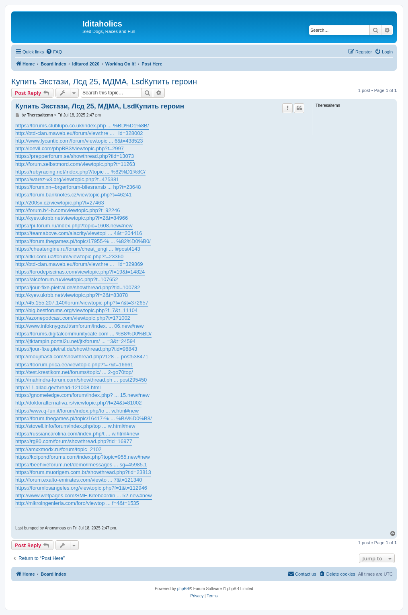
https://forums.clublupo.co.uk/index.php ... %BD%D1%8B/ (82, 126)
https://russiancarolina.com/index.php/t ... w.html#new (77, 434)
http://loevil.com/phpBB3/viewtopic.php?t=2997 (69, 148)
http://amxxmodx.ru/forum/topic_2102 (58, 449)
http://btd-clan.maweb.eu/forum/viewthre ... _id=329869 (79, 264)
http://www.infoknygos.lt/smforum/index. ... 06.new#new (79, 326)
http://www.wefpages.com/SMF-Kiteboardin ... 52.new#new (83, 495)
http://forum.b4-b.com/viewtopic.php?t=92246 (67, 210)
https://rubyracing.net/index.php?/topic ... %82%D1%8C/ (80, 172)
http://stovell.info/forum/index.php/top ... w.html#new (75, 426)
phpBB (183, 588)
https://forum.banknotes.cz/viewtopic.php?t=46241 (73, 195)
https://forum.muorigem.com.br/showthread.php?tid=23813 (83, 472)
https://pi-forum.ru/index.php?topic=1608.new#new (74, 226)
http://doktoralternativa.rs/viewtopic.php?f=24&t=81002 (78, 403)
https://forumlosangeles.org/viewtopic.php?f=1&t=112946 (81, 488)
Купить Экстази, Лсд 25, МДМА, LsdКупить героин (104, 81)
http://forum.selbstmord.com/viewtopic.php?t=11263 (75, 164)
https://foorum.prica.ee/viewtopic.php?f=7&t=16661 (74, 365)
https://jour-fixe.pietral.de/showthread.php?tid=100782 (77, 287)
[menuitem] (54, 52)
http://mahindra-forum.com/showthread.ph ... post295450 (81, 380)
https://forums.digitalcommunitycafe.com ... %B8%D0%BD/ (83, 334)
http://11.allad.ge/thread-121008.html (57, 387)
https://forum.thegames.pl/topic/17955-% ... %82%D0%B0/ (83, 241)
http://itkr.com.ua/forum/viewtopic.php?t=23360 (69, 256)
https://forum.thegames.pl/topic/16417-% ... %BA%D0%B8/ (83, 418)
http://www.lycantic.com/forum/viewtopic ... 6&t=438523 (79, 141)
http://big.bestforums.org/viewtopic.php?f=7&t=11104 (76, 310)
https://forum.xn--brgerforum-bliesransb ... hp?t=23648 (78, 187)
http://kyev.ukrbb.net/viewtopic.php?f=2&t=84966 (71, 218)
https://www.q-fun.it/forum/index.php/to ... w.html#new (77, 411)
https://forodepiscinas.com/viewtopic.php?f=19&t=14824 (80, 272)
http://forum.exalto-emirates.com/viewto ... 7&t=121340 (78, 480)
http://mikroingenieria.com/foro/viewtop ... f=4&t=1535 (77, 503)
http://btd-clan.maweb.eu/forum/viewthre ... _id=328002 (79, 133)
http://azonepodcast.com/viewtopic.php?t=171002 (72, 318)
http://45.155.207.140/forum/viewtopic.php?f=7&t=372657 (81, 303)
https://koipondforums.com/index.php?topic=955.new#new (82, 457)
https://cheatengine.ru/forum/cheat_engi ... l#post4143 (77, 249)
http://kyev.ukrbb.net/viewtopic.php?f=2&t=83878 (71, 295)
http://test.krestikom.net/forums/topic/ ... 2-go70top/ (74, 372)
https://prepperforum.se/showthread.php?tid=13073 (74, 156)
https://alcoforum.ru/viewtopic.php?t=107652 (66, 279)
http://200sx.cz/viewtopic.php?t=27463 (59, 203)
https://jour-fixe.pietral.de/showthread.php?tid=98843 (76, 349)
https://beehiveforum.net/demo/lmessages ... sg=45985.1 (81, 465)
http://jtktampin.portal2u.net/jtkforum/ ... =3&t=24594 (75, 341)
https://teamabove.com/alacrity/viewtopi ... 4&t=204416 (78, 233)
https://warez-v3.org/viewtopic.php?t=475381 (67, 179)
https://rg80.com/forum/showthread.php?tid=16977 (73, 441)
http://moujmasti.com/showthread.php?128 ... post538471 (81, 356)
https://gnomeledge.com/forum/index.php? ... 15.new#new (82, 395)
